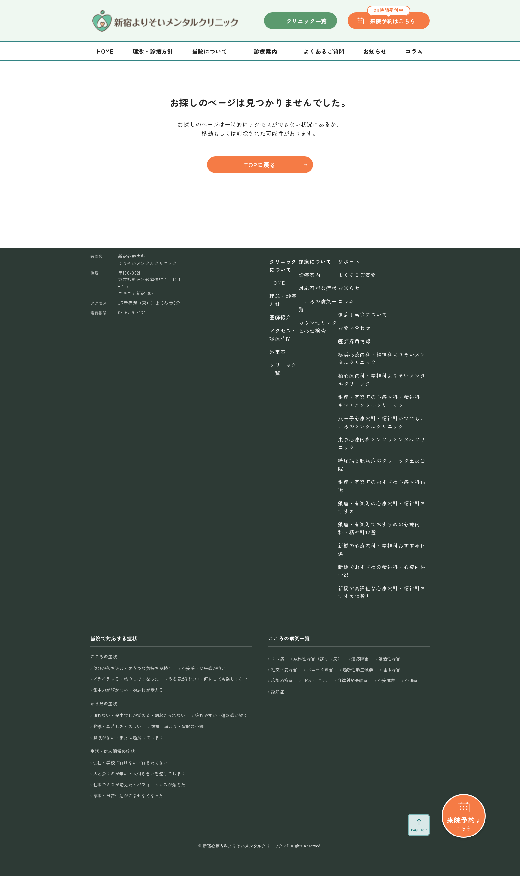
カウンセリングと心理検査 (318, 326)
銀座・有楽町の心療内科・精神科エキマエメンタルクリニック (381, 400)
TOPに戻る (260, 164)
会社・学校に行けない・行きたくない (130, 762)
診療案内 (310, 274)
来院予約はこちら (391, 18)
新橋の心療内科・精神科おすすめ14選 (382, 549)
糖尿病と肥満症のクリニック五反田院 (381, 464)
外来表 (277, 351)
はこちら (463, 823)
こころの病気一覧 (318, 305)
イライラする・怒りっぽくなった (126, 679)
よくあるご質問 (324, 51)
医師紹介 (280, 317)
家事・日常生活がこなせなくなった (128, 795)
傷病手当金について (362, 314)
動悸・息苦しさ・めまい (117, 726)
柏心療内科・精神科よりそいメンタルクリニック (381, 379)
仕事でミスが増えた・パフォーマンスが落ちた (139, 784)
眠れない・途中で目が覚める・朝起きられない (139, 715)
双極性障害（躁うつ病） (317, 658)
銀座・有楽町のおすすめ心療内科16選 (382, 485)
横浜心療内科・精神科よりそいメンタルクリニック (381, 358)
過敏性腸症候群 (358, 669)
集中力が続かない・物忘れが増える (128, 690)
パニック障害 (320, 669)
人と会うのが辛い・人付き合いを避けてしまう (139, 773)
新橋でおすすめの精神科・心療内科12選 (381, 570)
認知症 (277, 691)
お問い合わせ (354, 327)
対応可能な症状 (318, 287)
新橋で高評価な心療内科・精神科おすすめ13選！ (381, 592)
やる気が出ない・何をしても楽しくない (208, 679)
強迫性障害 (389, 658)
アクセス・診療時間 (283, 334)
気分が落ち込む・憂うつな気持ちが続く (132, 668)
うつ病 (277, 658)
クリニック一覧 (306, 21)
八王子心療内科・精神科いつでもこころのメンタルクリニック (381, 422)
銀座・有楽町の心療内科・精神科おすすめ (381, 507)
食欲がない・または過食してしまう (128, 737)
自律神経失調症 (352, 680)
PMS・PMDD (315, 680)
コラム (414, 51)
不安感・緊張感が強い (204, 668)
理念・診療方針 (152, 51)
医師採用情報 (354, 341)
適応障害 (360, 658)
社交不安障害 (284, 669)
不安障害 (386, 680)
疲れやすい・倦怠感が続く (221, 715)
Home (105, 51)
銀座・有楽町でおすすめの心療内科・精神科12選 (379, 528)
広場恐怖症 (282, 680)
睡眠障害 (391, 669)
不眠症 (411, 680)
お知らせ (375, 51)
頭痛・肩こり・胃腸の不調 (177, 726)
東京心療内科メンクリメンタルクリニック (381, 443)
